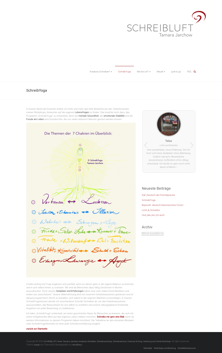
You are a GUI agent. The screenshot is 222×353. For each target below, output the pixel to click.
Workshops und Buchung (165, 348)
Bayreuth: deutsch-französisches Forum (162, 205)
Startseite (147, 348)
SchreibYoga (124, 71)
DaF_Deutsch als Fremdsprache (158, 195)
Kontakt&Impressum (187, 348)
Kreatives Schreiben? (100, 71)
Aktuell (160, 71)
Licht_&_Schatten (151, 210)
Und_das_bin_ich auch (153, 215)
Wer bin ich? (142, 71)
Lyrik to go (176, 71)
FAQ (189, 71)
